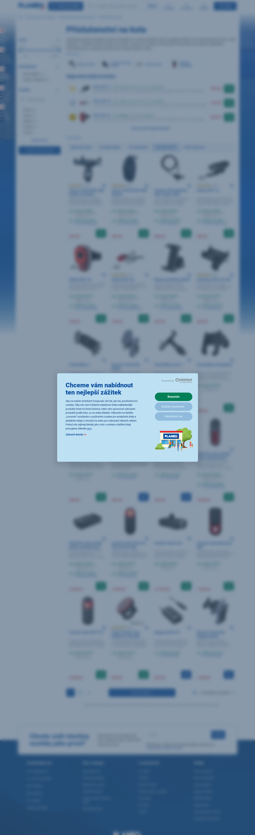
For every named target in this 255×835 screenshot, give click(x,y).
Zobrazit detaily (76, 434)
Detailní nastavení (173, 406)
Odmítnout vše (173, 416)
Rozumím (174, 396)
